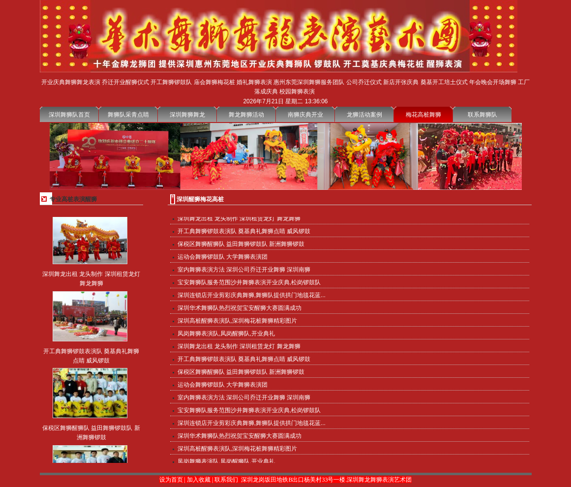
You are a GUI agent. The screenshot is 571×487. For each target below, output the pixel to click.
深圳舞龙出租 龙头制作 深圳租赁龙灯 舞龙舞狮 (239, 218)
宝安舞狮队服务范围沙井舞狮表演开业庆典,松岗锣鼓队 (249, 282)
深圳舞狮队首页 (69, 114)
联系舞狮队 (482, 114)
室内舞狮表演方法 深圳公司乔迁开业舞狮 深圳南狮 (244, 270)
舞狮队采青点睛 (128, 114)
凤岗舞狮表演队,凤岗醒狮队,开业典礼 (226, 334)
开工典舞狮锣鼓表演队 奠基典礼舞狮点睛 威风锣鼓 (244, 231)
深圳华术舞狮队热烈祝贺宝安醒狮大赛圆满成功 (239, 308)
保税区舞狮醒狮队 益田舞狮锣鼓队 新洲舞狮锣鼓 (241, 244)
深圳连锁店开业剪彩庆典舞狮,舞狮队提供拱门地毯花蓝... (252, 295)
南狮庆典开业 (305, 114)
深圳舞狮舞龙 (187, 114)
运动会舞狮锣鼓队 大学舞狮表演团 (223, 257)
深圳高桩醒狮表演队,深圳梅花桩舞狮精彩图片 (237, 321)
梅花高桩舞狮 (423, 114)
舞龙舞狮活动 (246, 114)
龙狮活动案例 (364, 114)
